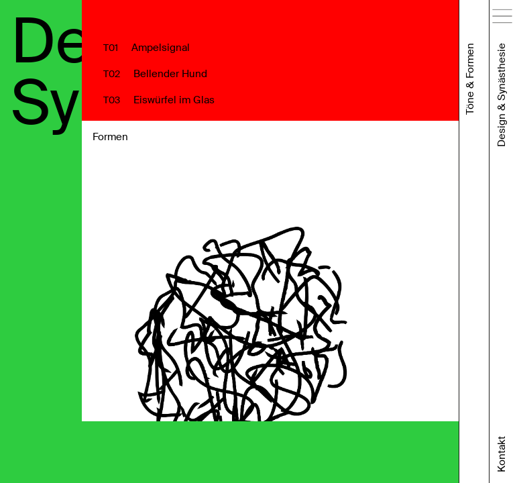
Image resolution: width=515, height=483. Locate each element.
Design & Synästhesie (501, 95)
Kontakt (501, 454)
